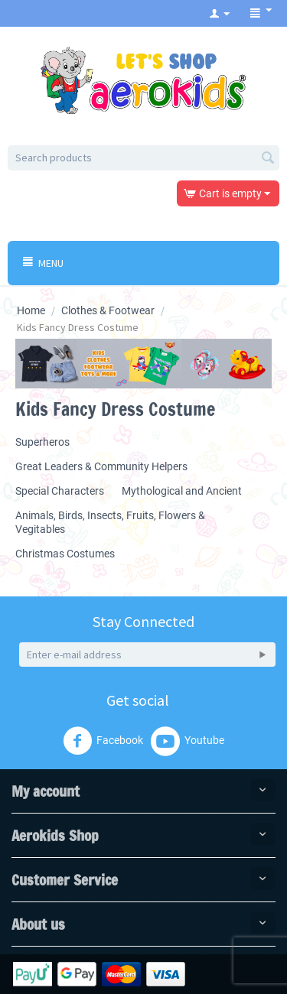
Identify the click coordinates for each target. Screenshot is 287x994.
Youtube (187, 740)
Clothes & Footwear (108, 310)
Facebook (103, 740)
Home (31, 310)
